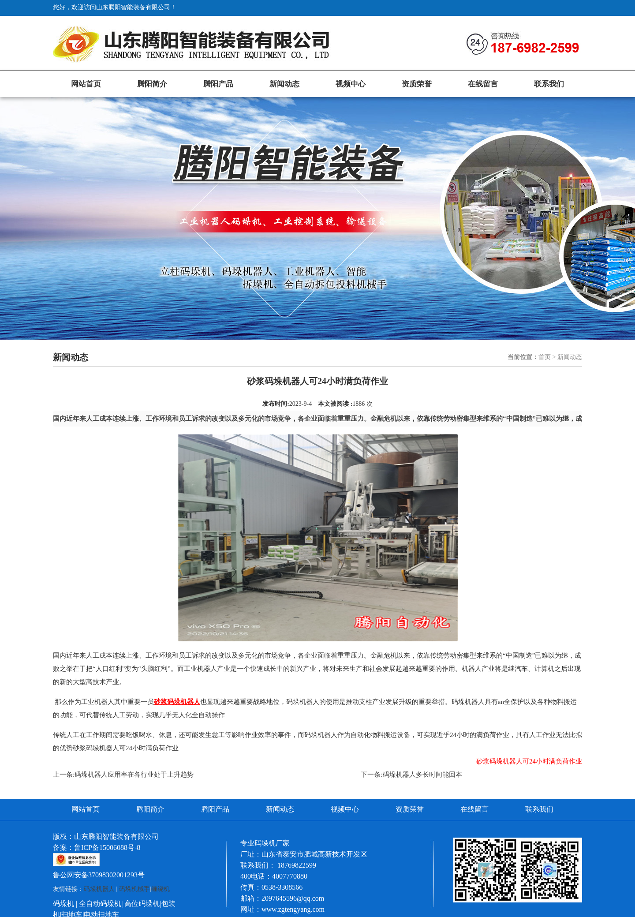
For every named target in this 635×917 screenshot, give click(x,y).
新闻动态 (284, 84)
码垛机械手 (134, 889)
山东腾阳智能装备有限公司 (116, 836)
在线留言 (483, 84)
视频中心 (351, 84)
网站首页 (86, 84)
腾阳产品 (218, 84)
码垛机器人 (99, 889)
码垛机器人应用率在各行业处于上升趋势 (134, 774)
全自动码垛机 (100, 903)
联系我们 (549, 84)
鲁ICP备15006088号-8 (107, 847)
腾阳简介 (152, 84)
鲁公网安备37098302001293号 (99, 875)
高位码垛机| (142, 903)
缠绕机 (160, 889)
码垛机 (63, 903)
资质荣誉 (417, 84)
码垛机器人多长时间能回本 (422, 774)
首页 (544, 357)
